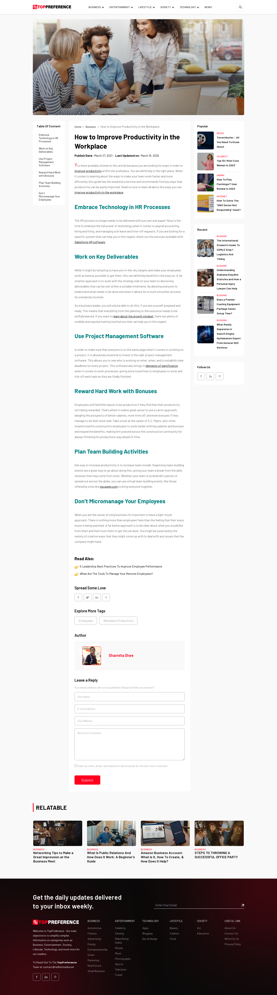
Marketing (93, 960)
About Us (230, 928)
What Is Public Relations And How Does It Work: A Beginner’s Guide (111, 857)
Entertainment (119, 7)
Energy (91, 944)
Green (91, 954)
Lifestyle (145, 7)
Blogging (222, 236)
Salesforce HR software (90, 242)
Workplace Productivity (118, 620)
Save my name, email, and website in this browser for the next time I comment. (123, 766)
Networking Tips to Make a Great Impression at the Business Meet (53, 857)
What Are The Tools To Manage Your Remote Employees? (116, 573)
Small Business (96, 971)
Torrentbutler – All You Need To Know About (228, 142)
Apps (145, 928)
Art (199, 928)
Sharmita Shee (121, 655)
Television (120, 969)
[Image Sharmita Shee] (91, 655)
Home (78, 126)
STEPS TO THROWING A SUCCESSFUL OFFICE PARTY (216, 855)
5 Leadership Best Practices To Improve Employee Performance (121, 566)
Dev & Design (149, 938)
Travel (118, 974)
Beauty (174, 928)
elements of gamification (162, 365)
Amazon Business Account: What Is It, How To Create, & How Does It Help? (162, 857)
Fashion (174, 933)
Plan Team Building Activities (50, 184)
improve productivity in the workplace (99, 192)
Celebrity (222, 156)
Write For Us (232, 938)
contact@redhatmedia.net (58, 967)
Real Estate (94, 965)
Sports (119, 964)
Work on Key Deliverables (46, 150)
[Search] (240, 7)
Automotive (94, 928)
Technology (188, 7)
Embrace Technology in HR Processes (48, 138)
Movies (220, 133)
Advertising (94, 938)
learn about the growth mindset (133, 316)
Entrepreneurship (98, 949)
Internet (222, 196)
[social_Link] (201, 376)
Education (203, 933)
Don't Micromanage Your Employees (49, 196)
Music (118, 953)
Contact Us (231, 933)
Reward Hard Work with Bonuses (50, 174)
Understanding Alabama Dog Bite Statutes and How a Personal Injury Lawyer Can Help (229, 279)
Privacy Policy (233, 944)
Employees (86, 620)
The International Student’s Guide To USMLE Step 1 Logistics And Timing (228, 249)
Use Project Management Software (46, 162)
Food (173, 938)
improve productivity (88, 171)
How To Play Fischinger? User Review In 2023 (227, 184)
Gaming (220, 175)
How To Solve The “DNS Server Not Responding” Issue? (229, 205)
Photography (122, 958)
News (208, 7)
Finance (92, 933)
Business (95, 7)
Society (165, 7)
